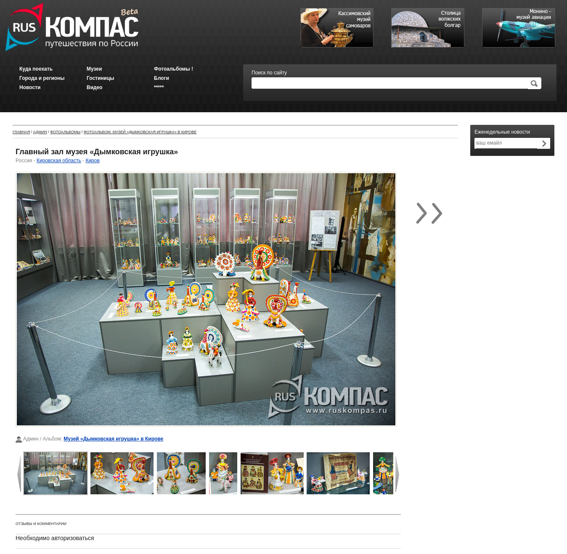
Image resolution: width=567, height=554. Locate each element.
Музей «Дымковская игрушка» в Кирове (113, 439)
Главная (21, 132)
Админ (40, 132)
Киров (92, 161)
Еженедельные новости (502, 132)
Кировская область (59, 161)
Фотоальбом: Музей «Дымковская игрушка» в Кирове (140, 132)
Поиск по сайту (269, 73)
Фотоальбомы (65, 132)
